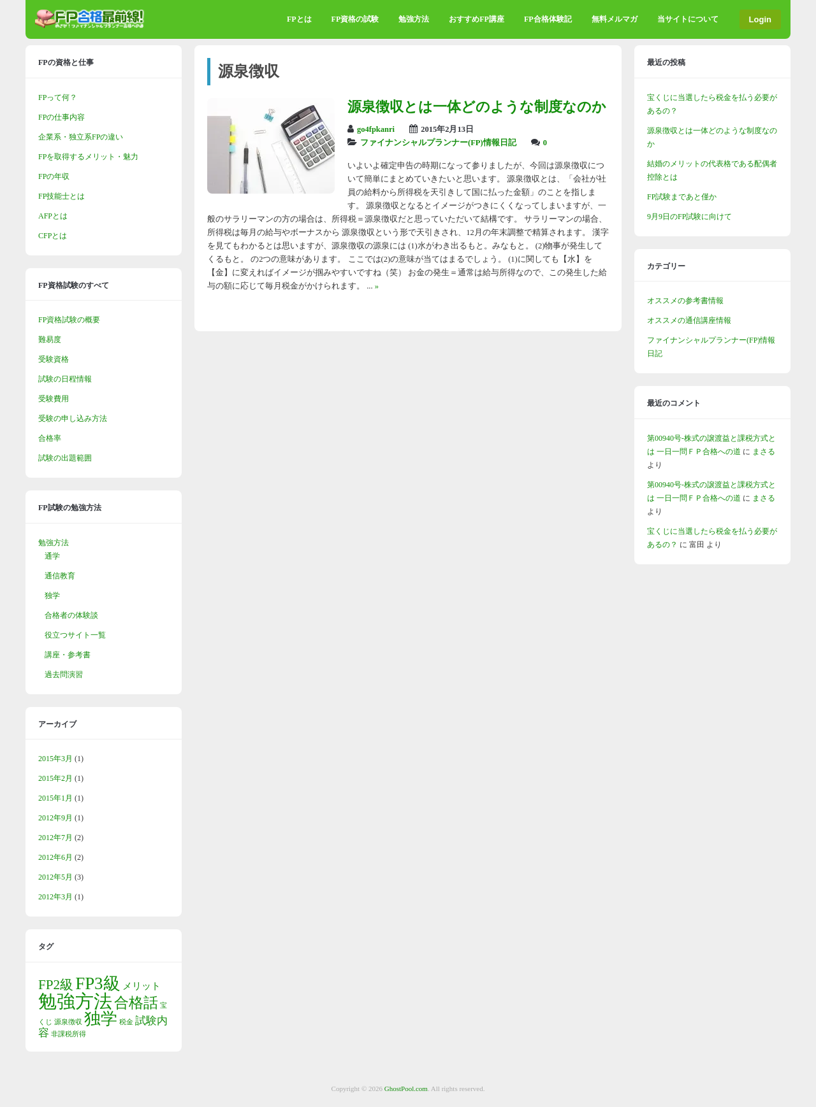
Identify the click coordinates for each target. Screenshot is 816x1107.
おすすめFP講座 (476, 19)
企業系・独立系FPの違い (80, 136)
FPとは (299, 19)
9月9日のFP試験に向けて (689, 216)
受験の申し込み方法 (72, 418)
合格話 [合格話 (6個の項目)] (136, 1003)
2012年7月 (55, 837)
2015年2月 (55, 778)
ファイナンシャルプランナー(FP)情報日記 (438, 142)
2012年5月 (55, 877)
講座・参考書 (68, 654)
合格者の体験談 (71, 615)
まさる (763, 451)
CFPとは (52, 235)
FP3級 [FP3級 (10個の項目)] (97, 983)
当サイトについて (687, 19)
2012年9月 (55, 817)
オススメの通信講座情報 (689, 320)
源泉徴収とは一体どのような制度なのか (476, 107)
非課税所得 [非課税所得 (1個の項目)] (68, 1034)
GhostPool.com (406, 1088)
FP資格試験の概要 (69, 319)
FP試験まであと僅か (682, 196)
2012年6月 (55, 857)
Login (760, 19)
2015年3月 (55, 758)
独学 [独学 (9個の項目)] (100, 1019)
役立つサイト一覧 (75, 635)
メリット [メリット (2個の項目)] (141, 986)
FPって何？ (57, 97)
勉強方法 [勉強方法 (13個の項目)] (75, 1001)
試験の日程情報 (65, 379)
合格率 (49, 438)
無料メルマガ (615, 19)
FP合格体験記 (548, 19)
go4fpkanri (376, 129)
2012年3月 (55, 896)
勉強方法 (413, 19)
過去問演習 (64, 674)
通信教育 (60, 575)
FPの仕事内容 (61, 117)
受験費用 (53, 398)
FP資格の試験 (355, 19)
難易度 (49, 339)
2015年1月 (55, 798)
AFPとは (53, 215)
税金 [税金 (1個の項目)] (126, 1021)
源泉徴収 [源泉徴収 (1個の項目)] (68, 1021)
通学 (52, 556)
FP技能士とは (61, 196)
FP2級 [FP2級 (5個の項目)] (55, 984)
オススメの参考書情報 (685, 300)
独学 (52, 595)
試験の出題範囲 (65, 458)
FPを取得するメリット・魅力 (88, 156)
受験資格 (53, 359)
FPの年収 (53, 176)
